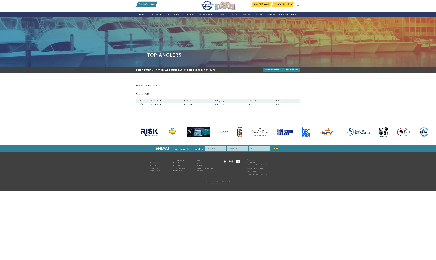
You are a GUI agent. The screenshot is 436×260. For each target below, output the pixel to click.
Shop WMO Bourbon (283, 4)
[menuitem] (142, 14)
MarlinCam (177, 163)
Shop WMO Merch (261, 4)
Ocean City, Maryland (225, 183)
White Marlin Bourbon (180, 168)
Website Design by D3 (211, 183)
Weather (153, 165)
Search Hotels (272, 70)
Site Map (200, 171)
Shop (198, 160)
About (152, 160)
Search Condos (290, 70)
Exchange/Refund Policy (205, 168)
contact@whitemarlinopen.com (258, 174)
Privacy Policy (178, 171)
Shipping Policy (155, 171)
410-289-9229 (258, 168)
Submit (276, 148)
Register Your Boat (147, 4)
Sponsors (200, 163)
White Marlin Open (224, 181)
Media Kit (176, 165)
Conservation (155, 163)
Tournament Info (179, 160)
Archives (200, 165)
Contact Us (154, 168)
